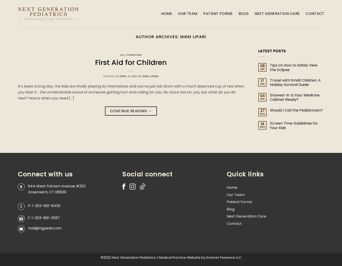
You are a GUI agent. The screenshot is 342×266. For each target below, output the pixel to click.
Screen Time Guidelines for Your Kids (294, 125)
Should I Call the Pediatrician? (296, 110)
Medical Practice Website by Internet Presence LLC (200, 257)
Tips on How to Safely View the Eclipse (294, 67)
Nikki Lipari (193, 37)
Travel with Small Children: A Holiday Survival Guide (295, 82)
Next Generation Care (277, 13)
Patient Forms (217, 13)
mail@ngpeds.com (45, 228)
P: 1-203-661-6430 (44, 205)
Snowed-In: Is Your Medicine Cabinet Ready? (295, 97)
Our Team (187, 13)
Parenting (134, 55)
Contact (315, 13)
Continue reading (131, 111)
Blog (244, 13)
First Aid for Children (131, 62)
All (122, 55)
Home (166, 13)
